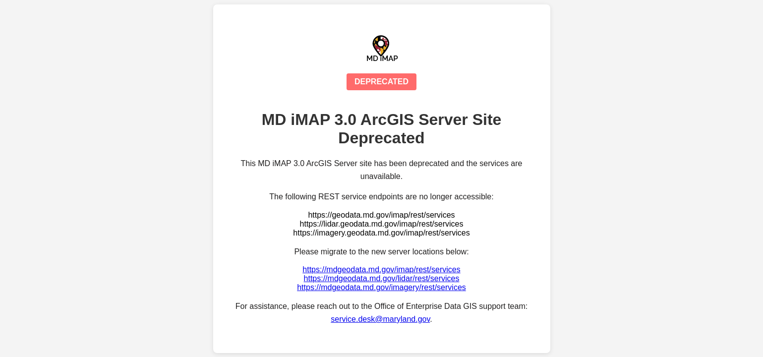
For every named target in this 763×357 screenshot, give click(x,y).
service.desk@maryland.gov (380, 319)
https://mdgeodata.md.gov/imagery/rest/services (381, 287)
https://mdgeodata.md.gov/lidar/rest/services (382, 278)
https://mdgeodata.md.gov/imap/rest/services (381, 269)
